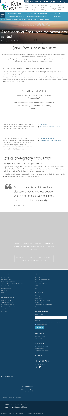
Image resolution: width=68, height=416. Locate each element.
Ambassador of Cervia (41, 346)
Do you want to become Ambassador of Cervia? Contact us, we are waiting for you (34, 258)
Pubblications (39, 277)
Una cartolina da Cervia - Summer (50, 127)
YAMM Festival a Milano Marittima (51, 141)
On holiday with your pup (8, 286)
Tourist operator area (7, 302)
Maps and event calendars (42, 279)
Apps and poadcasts (41, 284)
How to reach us (27, 7)
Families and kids (6, 279)
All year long (4, 290)
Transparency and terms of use (43, 304)
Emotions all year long (35, 7)
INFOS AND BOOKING (26, 387)
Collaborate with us (14, 41)
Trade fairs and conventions (9, 307)
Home (3, 41)
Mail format (47, 321)
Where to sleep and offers (61, 7)
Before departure (6, 288)
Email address (39, 314)
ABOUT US (11, 413)
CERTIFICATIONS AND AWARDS (34, 413)
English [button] (34, 1)
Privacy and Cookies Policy (42, 300)
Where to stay (5, 277)
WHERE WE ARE (20, 413)
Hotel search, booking (27, 390)
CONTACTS (4, 413)
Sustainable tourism (6, 300)
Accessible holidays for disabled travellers (12, 284)
